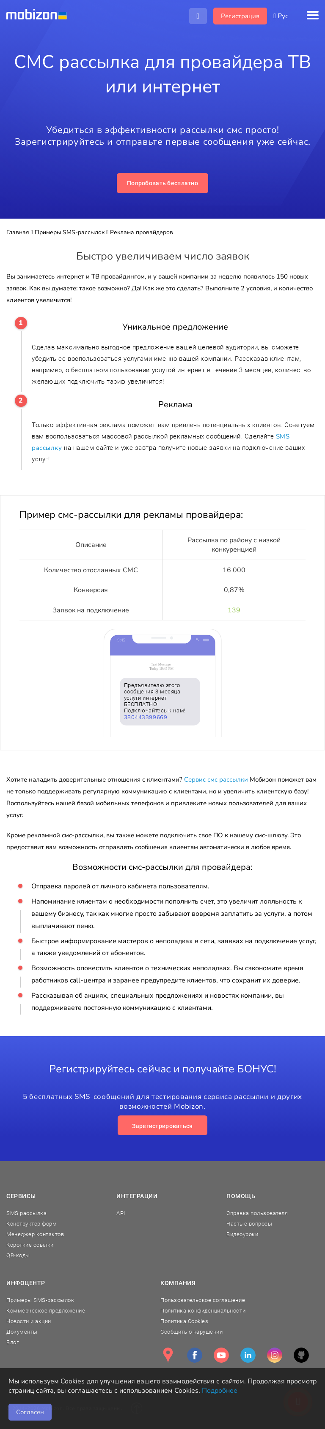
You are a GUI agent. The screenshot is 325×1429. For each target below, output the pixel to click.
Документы (22, 1332)
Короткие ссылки (30, 1245)
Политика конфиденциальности (202, 1310)
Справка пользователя (257, 1213)
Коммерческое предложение (45, 1310)
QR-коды (18, 1255)
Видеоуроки (242, 1234)
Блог (12, 1342)
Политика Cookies (184, 1321)
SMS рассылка (26, 1213)
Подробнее (219, 1390)
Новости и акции (28, 1321)
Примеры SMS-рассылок (40, 1300)
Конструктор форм (31, 1224)
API (120, 1213)
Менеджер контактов (35, 1234)
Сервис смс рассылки (216, 779)
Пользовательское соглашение (202, 1300)
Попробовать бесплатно (162, 183)
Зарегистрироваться (162, 1126)
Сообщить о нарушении (191, 1332)
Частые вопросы (249, 1224)
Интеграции (137, 1196)
